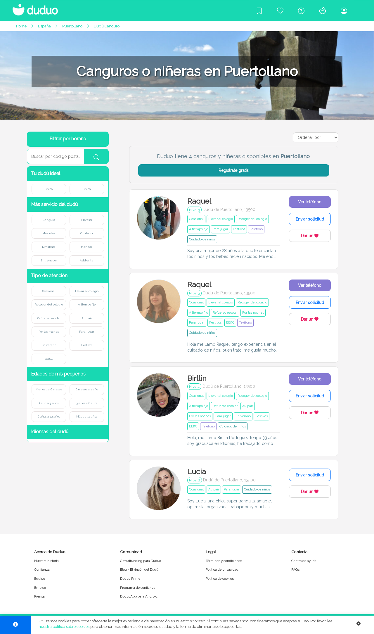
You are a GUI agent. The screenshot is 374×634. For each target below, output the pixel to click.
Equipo (39, 579)
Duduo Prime (130, 579)
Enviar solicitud (310, 219)
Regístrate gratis (234, 170)
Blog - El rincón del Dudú (139, 569)
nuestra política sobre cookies (64, 626)
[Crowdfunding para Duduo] (280, 10)
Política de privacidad (222, 569)
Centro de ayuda (303, 561)
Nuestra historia (46, 561)
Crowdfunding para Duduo (140, 561)
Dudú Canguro (107, 26)
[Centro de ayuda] (301, 10)
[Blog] (259, 10)
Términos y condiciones (224, 561)
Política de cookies (220, 579)
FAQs (295, 569)
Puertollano (72, 26)
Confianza (42, 569)
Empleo (40, 588)
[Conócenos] (322, 10)
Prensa (39, 596)
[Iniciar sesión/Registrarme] (344, 10)
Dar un (309, 235)
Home (21, 26)
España (44, 26)
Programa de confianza (137, 588)
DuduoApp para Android (138, 596)
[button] (67, 174)
